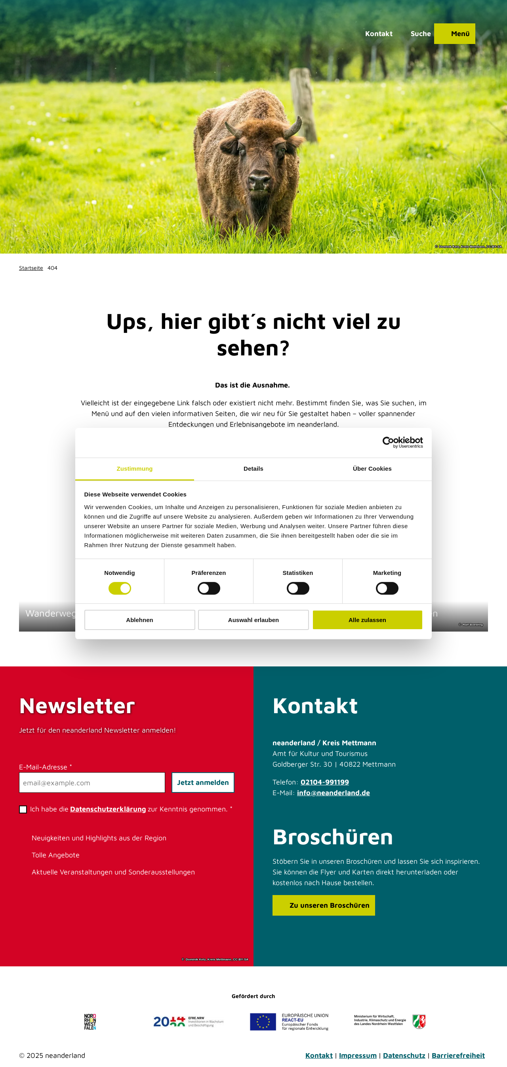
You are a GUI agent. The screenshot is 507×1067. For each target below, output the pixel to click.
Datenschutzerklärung (108, 809)
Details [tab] (253, 468)
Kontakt (319, 1055)
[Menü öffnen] (454, 33)
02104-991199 (325, 782)
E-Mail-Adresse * (45, 767)
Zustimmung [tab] (135, 468)
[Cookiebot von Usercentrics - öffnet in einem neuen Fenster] (388, 443)
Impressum (358, 1055)
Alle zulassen (367, 620)
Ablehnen (139, 620)
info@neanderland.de (333, 792)
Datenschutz (404, 1055)
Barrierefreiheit (458, 1055)
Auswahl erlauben (253, 620)
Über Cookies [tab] (372, 468)
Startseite (31, 267)
